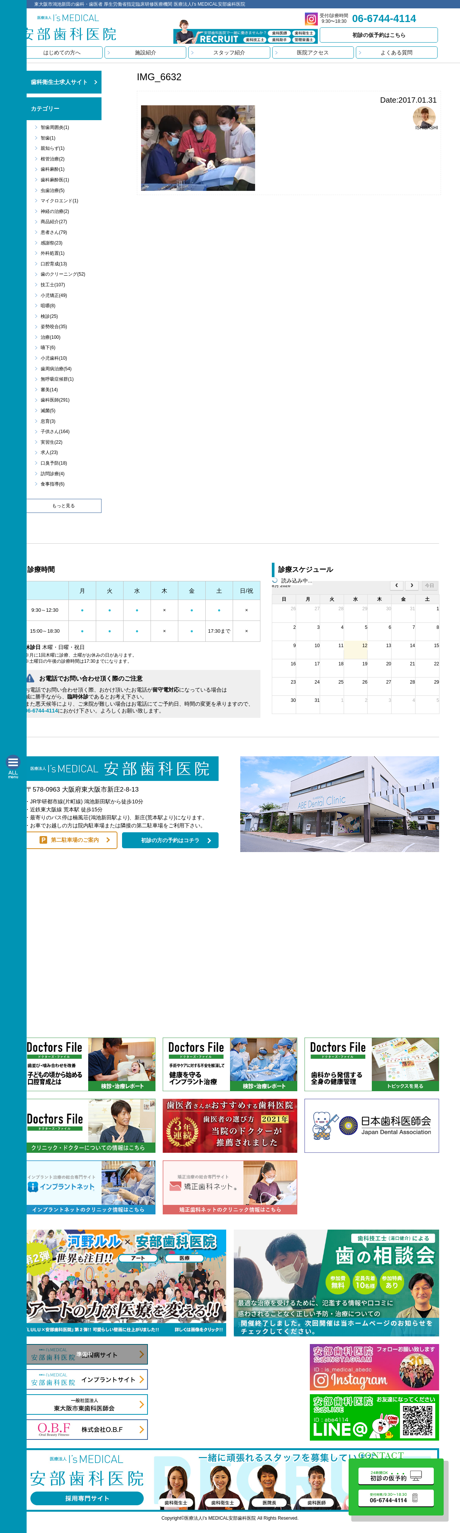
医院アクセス (313, 52)
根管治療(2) (53, 159)
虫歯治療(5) (53, 190)
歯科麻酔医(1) (55, 179)
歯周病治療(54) (56, 368)
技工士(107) (53, 284)
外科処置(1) (53, 253)
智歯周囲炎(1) (55, 127)
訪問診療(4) (53, 473)
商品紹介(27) (54, 221)
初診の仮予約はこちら (379, 35)
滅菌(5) (48, 410)
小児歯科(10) (54, 358)
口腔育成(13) (54, 264)
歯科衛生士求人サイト (59, 82)
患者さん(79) (54, 232)
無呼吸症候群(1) (57, 379)
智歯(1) (48, 138)
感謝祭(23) (51, 243)
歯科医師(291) (55, 400)
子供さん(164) (55, 431)
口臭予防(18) (54, 463)
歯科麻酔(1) (53, 169)
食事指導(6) (53, 484)
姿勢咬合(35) (54, 326)
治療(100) (50, 337)
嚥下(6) (48, 347)
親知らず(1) (53, 148)
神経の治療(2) (55, 211)
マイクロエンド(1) (59, 200)
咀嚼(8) (48, 305)
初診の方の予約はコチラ (170, 840)
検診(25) (49, 316)
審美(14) (49, 389)
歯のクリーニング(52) (63, 274)
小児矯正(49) (54, 295)
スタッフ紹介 (229, 52)
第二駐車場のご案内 (75, 839)
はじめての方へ (62, 52)
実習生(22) (51, 442)
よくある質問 (396, 52)
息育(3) (48, 421)
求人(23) (49, 452)
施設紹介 (145, 52)
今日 (429, 585)
